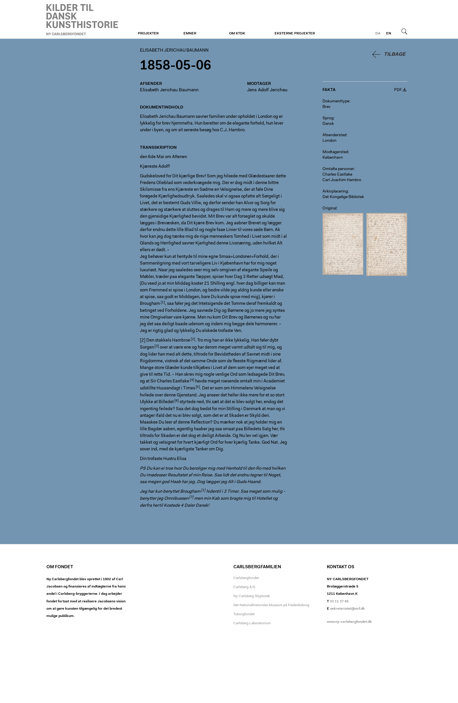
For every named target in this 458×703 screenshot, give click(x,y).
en (388, 33)
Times (189, 388)
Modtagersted (335, 152)
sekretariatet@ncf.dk (347, 609)
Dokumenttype (335, 101)
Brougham (150, 304)
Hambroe (181, 340)
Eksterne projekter (295, 33)
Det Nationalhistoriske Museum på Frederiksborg (271, 605)
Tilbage (394, 54)
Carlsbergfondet (246, 578)
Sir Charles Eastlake (169, 381)
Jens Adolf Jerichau (267, 90)
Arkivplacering (335, 192)
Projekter (148, 33)
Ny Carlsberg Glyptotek (251, 596)
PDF (398, 90)
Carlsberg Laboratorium (251, 623)
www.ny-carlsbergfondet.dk (349, 622)
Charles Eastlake (337, 175)
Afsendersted (334, 135)
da (377, 33)
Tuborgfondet (244, 614)
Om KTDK (237, 33)
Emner (189, 33)
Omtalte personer (338, 169)
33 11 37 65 (339, 601)
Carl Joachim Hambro (341, 180)
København (332, 158)
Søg (404, 31)
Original (329, 209)
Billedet (166, 402)
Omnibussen (176, 498)
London (329, 141)
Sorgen (147, 347)
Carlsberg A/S (244, 587)
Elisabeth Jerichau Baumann (82, 19)
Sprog (328, 118)
